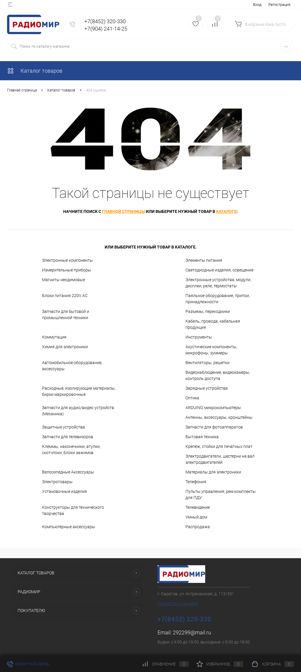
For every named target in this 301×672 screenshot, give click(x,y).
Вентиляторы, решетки (207, 362)
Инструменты (198, 337)
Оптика (192, 398)
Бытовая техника (202, 436)
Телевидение (197, 507)
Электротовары (57, 481)
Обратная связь (28, 664)
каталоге (226, 211)
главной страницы (123, 211)
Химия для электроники (65, 346)
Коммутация (54, 337)
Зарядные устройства (206, 388)
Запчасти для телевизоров (67, 436)
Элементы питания (203, 260)
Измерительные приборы (66, 270)
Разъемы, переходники (207, 311)
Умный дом (196, 517)
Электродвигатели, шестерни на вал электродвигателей (220, 459)
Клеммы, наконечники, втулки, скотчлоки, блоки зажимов (71, 449)
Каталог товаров (34, 71)
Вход (257, 4)
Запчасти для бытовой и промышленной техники (65, 314)
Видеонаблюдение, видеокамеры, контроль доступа (217, 375)
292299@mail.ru (192, 632)
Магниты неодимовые (63, 279)
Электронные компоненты (67, 260)
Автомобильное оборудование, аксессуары (72, 365)
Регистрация (279, 4)
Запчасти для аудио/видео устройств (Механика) (78, 410)
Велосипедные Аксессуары (68, 472)
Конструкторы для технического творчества (73, 510)
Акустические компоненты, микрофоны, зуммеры (211, 349)
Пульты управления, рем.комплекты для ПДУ (220, 494)
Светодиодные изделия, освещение (219, 270)
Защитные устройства (63, 427)
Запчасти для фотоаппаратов (214, 427)
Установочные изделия (64, 491)
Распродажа (197, 526)
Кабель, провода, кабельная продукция (212, 324)
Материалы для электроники (213, 472)
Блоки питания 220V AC (65, 295)
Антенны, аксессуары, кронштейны (218, 417)
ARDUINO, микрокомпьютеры (213, 407)
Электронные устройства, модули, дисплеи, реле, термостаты (218, 282)
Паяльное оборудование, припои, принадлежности (217, 298)
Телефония (195, 481)
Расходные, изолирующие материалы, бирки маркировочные (79, 391)
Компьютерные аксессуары (68, 526)
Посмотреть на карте (178, 603)
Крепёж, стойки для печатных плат (218, 446)
